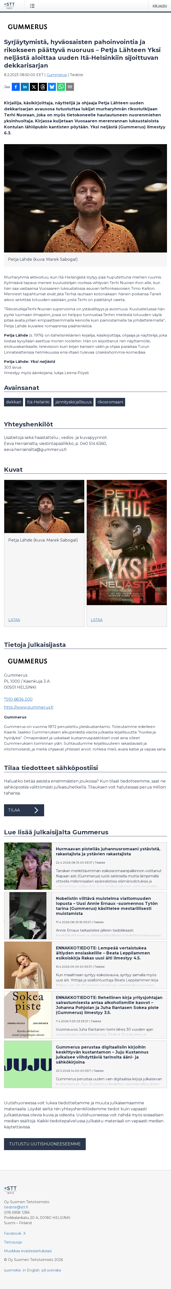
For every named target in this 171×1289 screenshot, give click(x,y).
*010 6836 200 (18, 699)
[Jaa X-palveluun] (34, 87)
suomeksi (12, 1270)
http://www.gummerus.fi (28, 707)
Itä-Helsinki (38, 402)
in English (31, 1270)
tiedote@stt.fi (16, 1207)
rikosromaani (110, 402)
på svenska (51, 1270)
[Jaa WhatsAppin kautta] (61, 87)
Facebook (12, 1233)
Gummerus (57, 75)
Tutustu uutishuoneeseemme (45, 1144)
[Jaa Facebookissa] (16, 87)
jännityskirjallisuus (73, 402)
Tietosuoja (13, 1242)
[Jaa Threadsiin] (43, 87)
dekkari (13, 402)
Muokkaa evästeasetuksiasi (28, 1251)
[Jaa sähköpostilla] (70, 87)
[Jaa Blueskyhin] (52, 87)
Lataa (14, 620)
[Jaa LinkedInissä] (25, 87)
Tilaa (24, 810)
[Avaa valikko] (33, 6)
